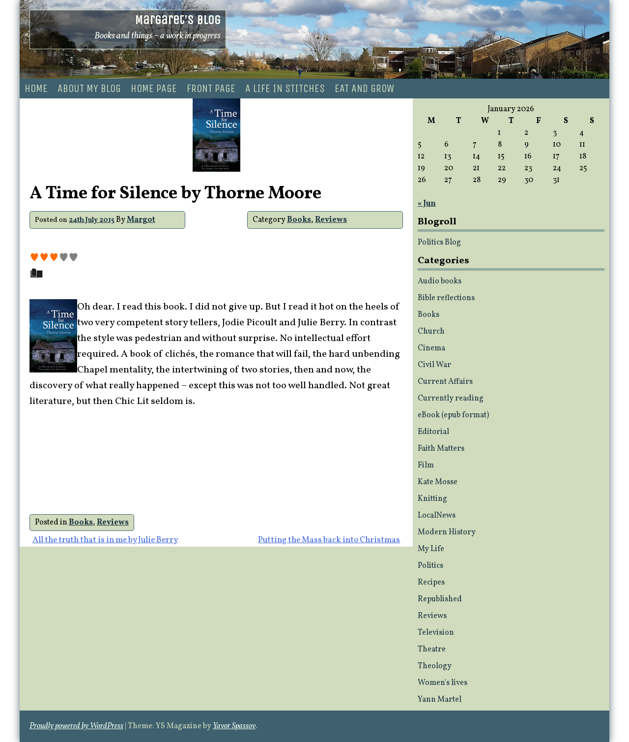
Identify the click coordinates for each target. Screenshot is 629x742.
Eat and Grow (364, 88)
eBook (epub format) (453, 415)
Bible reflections (446, 298)
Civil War (434, 365)
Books (299, 220)
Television (436, 632)
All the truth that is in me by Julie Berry (105, 540)
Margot (141, 220)
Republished (440, 599)
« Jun (427, 203)
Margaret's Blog (178, 20)
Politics (430, 565)
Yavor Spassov (234, 726)
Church (431, 331)
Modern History (447, 532)
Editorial (433, 432)
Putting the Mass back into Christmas (329, 540)
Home (36, 88)
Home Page (154, 88)
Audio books (439, 281)
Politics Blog (439, 242)
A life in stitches (285, 88)
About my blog (89, 88)
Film (426, 465)
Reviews (331, 220)
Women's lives (442, 683)
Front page (211, 88)
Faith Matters (441, 448)
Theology (435, 666)
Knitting (432, 499)
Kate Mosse (437, 482)
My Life (431, 549)
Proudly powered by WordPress (76, 726)
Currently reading (451, 398)
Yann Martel (439, 699)
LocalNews (437, 515)
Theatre (432, 649)
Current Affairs (445, 381)
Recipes (431, 582)
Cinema (431, 348)
